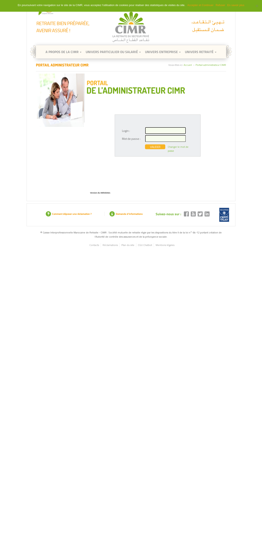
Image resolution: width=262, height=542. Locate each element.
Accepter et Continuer (200, 5)
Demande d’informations (126, 214)
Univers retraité (200, 51)
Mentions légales (165, 245)
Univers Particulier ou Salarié (113, 51)
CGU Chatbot (145, 245)
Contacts (94, 245)
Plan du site (127, 245)
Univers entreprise (163, 51)
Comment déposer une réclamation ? (69, 214)
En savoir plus (235, 5)
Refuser (220, 5)
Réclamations (110, 245)
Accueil (188, 65)
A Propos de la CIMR (63, 51)
